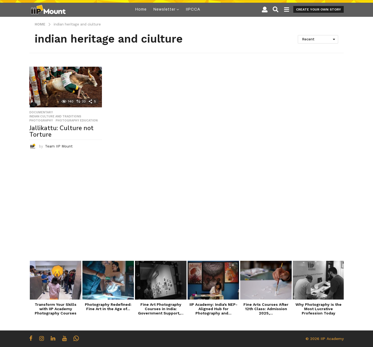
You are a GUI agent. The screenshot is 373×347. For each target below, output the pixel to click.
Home (141, 9)
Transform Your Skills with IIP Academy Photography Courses (55, 308)
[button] (265, 9)
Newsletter (164, 9)
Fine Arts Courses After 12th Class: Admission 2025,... (265, 308)
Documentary (41, 112)
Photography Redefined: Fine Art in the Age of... (108, 306)
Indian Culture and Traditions (55, 116)
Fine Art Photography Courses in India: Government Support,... (161, 308)
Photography (41, 120)
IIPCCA (193, 9)
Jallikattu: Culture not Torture (61, 131)
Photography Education (77, 120)
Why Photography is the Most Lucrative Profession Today (318, 308)
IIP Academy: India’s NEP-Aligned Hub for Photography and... (213, 308)
